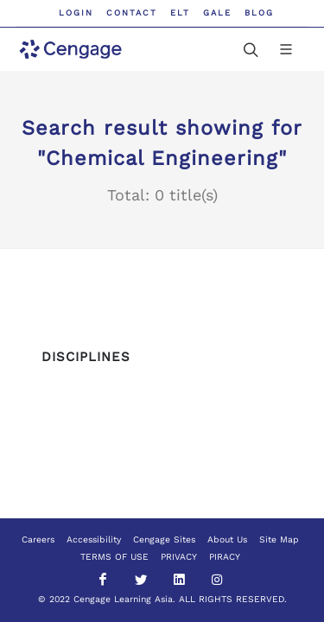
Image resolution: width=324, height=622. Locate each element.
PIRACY (224, 556)
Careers (38, 539)
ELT (180, 12)
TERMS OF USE (114, 556)
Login (76, 12)
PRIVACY (179, 556)
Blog (259, 12)
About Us (227, 539)
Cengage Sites (164, 539)
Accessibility (94, 539)
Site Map (279, 539)
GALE (217, 12)
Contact (131, 12)
